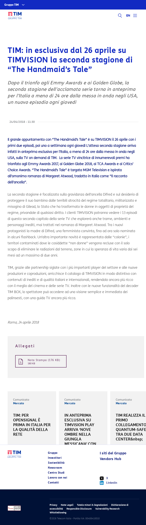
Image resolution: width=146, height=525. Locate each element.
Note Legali (67, 504)
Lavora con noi (57, 477)
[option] (32, 425)
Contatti (53, 482)
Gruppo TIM (11, 4)
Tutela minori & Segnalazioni (92, 504)
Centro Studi (56, 472)
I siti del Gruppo (113, 453)
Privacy (53, 504)
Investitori (55, 457)
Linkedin (108, 483)
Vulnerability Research (107, 508)
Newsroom (55, 467)
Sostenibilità (56, 462)
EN (128, 15)
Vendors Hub (110, 459)
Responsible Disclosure (79, 508)
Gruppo (52, 453)
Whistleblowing (58, 512)
